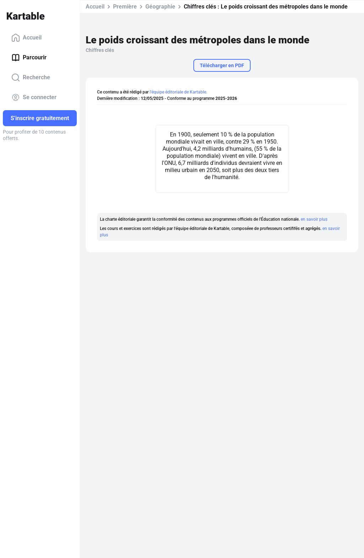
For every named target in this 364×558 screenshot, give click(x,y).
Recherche (30, 77)
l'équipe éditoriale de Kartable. (178, 92)
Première (125, 6)
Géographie (160, 6)
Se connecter (34, 97)
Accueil (26, 37)
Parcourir (29, 57)
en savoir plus (314, 219)
